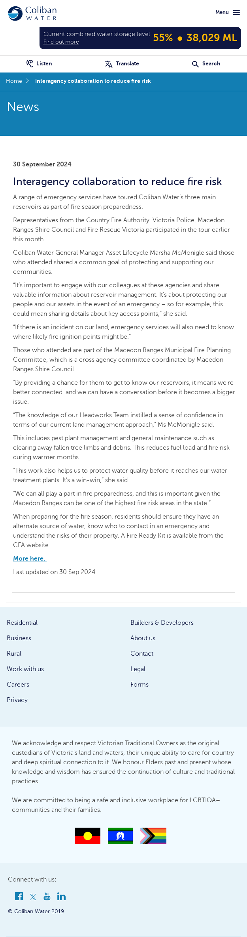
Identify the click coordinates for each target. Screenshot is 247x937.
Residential (22, 622)
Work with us (25, 669)
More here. (30, 558)
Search (206, 63)
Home (14, 81)
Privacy (17, 700)
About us (142, 638)
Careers (18, 684)
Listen (39, 63)
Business (19, 638)
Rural (14, 653)
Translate (122, 63)
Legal (137, 669)
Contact (141, 653)
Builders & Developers (162, 622)
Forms (139, 684)
